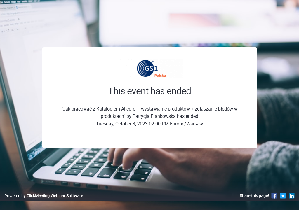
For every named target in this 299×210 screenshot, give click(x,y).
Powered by (43, 201)
